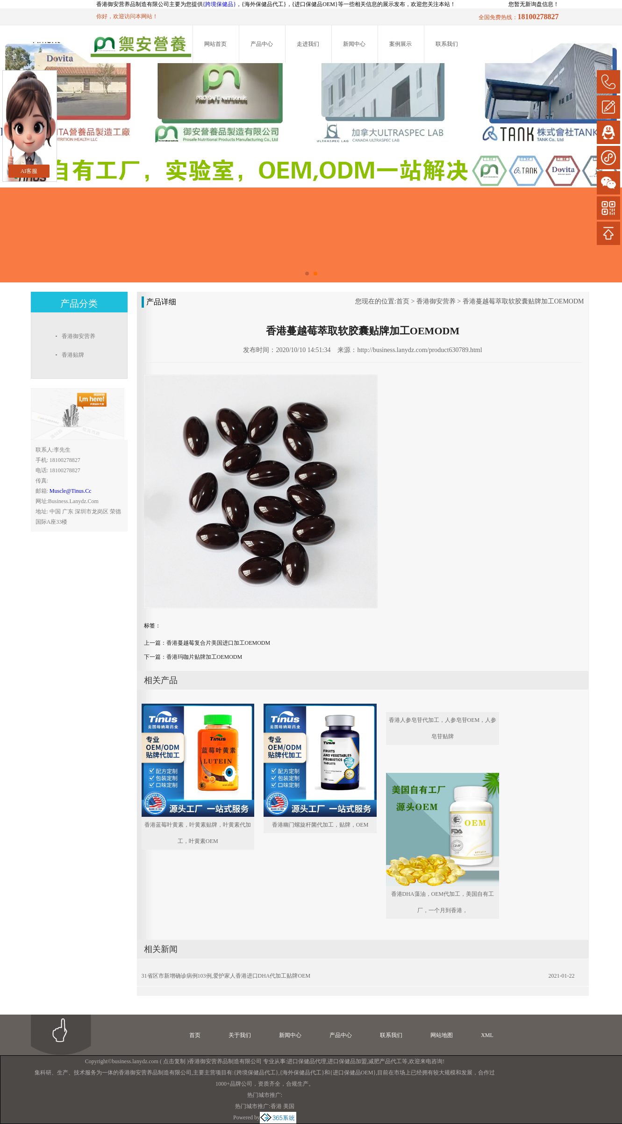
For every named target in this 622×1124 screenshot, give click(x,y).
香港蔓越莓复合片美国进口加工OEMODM (218, 643)
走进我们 (308, 44)
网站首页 (215, 44)
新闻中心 (354, 44)
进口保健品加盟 (347, 1061)
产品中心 (261, 44)
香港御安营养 (436, 301)
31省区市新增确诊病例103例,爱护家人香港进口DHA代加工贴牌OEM (226, 976)
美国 (288, 1106)
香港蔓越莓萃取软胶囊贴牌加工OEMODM (523, 301)
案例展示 (400, 44)
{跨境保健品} (219, 4)
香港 (276, 1106)
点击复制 (174, 1061)
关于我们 (240, 1035)
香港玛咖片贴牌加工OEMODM (204, 657)
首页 (402, 301)
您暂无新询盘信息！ (533, 4)
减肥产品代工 (385, 1061)
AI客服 (29, 171)
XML (487, 1035)
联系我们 (447, 44)
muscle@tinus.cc (71, 491)
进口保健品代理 (306, 1061)
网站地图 (441, 1035)
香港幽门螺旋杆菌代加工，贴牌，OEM (320, 824)
